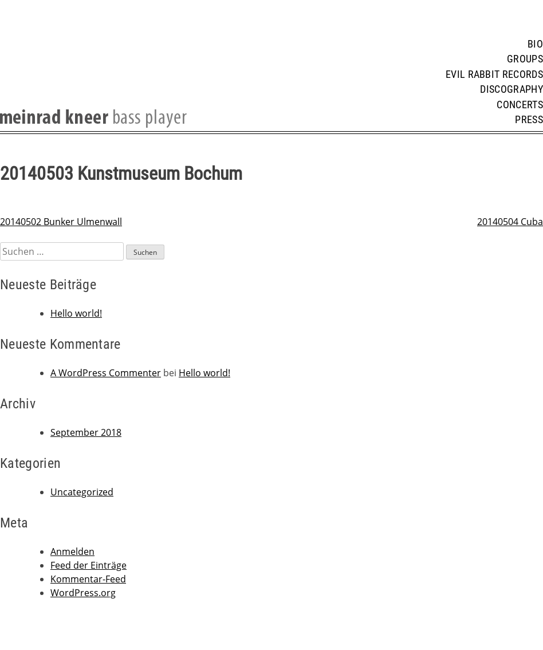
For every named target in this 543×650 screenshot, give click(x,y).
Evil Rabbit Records (494, 74)
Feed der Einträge (88, 565)
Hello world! (76, 313)
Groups (525, 59)
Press (529, 119)
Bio (535, 44)
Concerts (520, 105)
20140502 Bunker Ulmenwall (61, 221)
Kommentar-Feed (88, 579)
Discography (511, 89)
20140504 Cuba (510, 221)
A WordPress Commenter (105, 373)
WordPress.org (83, 592)
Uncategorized (81, 492)
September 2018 (85, 432)
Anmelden (72, 551)
